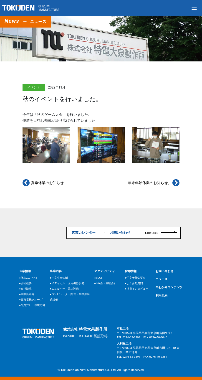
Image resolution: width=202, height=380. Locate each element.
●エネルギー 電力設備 (64, 288)
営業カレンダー (50, 232)
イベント (33, 87)
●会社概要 (25, 283)
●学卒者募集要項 (135, 277)
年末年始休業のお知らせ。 (153, 183)
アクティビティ (104, 271)
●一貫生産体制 (59, 277)
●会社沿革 (25, 288)
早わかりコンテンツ (169, 287)
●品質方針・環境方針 (32, 305)
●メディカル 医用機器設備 (67, 283)
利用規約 (161, 295)
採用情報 (131, 271)
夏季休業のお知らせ (43, 183)
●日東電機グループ (31, 299)
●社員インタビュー (136, 288)
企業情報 (25, 271)
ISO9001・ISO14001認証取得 (85, 336)
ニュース (161, 279)
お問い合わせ (133, 232)
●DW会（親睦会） (105, 283)
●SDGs (98, 277)
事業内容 (56, 271)
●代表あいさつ (28, 277)
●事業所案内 (26, 294)
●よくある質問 (134, 283)
